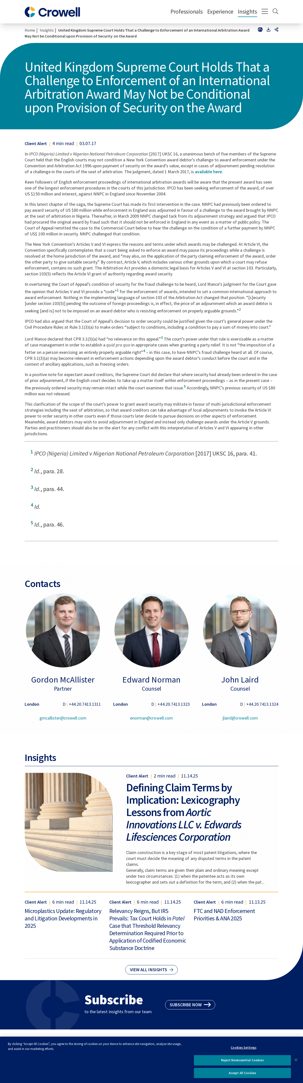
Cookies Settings (243, 1049)
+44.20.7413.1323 (173, 704)
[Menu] (265, 12)
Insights (247, 11)
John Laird (240, 679)
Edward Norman (151, 679)
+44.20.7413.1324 (262, 704)
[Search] (275, 12)
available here (208, 171)
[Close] (296, 1062)
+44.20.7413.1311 (85, 704)
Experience (220, 11)
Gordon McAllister (63, 679)
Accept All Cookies (242, 1075)
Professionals (186, 11)
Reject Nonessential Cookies (242, 1062)
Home (30, 30)
